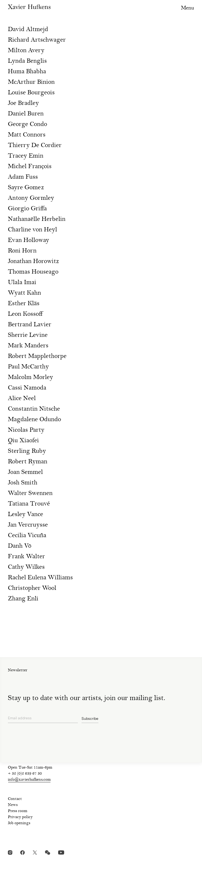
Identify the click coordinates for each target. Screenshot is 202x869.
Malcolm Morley (30, 377)
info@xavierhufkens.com (29, 780)
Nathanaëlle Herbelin (36, 219)
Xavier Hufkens (29, 6)
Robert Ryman (27, 462)
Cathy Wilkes (26, 567)
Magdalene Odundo (34, 419)
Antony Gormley (31, 198)
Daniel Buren (26, 114)
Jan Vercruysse (28, 525)
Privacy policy (20, 817)
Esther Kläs (23, 303)
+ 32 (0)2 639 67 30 (25, 774)
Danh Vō (19, 546)
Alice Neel (22, 398)
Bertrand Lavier (29, 325)
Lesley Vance (25, 514)
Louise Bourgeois (31, 93)
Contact (15, 799)
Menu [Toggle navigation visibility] (187, 8)
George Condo (27, 124)
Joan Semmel (25, 472)
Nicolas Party (26, 430)
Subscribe (90, 718)
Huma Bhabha (27, 72)
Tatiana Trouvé (29, 504)
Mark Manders (28, 346)
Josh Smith (22, 483)
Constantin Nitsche (34, 409)
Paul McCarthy (28, 367)
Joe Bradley (23, 103)
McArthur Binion (31, 82)
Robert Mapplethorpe (37, 356)
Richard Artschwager (37, 40)
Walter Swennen (30, 493)
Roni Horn (22, 251)
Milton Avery (26, 50)
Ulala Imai (22, 282)
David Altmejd (28, 29)
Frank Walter (26, 557)
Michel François (30, 166)
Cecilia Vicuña (27, 535)
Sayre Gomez (26, 188)
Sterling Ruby (27, 451)
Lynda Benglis (27, 61)
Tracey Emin (25, 156)
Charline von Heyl (32, 230)
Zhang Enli (23, 599)
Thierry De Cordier (35, 145)
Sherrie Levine (28, 335)
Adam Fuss (23, 177)
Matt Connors (27, 135)
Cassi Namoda (27, 388)
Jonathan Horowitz (33, 261)
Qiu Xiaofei (23, 441)
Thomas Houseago (33, 272)
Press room (17, 811)
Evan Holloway (28, 240)
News (13, 805)
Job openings (19, 823)
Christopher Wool (32, 588)
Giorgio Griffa (27, 209)
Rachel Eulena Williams (40, 578)
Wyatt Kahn (24, 293)
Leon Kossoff (25, 314)
